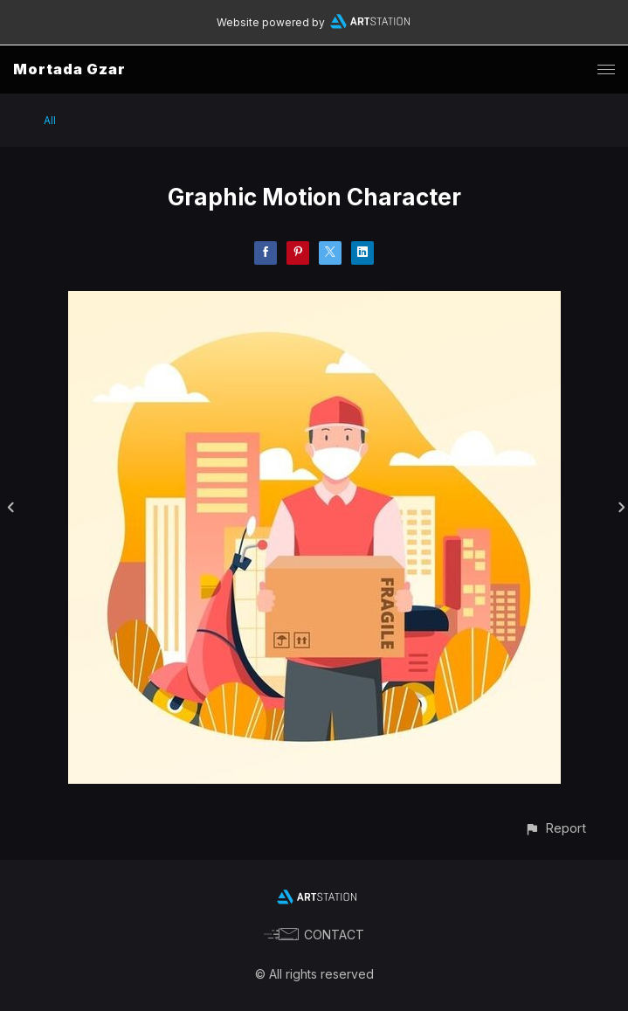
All (50, 120)
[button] (555, 828)
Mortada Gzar (69, 69)
